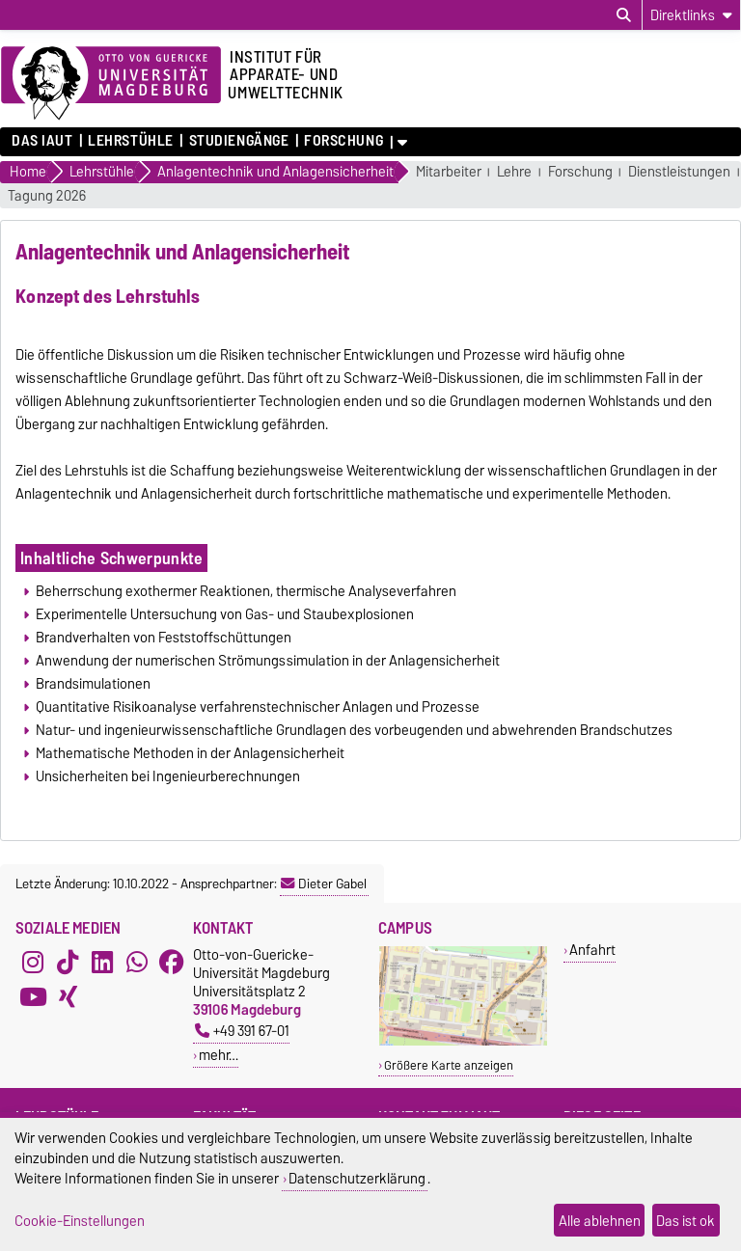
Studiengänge (239, 140)
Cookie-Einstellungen (79, 1221)
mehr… (218, 1055)
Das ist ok (685, 1221)
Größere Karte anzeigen (448, 1065)
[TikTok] (67, 962)
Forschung (343, 140)
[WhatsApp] (137, 962)
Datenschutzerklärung (356, 1178)
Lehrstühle (131, 140)
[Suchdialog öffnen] (624, 15)
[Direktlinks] (691, 15)
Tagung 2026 (47, 196)
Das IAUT (42, 140)
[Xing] (67, 997)
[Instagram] (32, 962)
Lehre (514, 172)
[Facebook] (171, 962)
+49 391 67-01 (242, 1031)
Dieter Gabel (324, 883)
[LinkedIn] (102, 962)
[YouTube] (32, 997)
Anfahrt (592, 950)
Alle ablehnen (600, 1221)
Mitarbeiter (448, 172)
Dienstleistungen (679, 172)
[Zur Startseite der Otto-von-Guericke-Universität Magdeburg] (111, 83)
